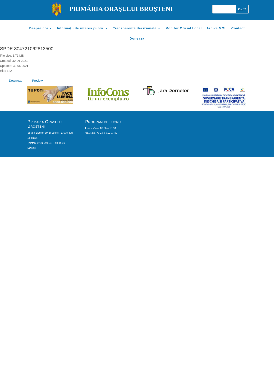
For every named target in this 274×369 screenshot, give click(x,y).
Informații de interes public (80, 28)
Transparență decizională (134, 28)
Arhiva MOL (216, 28)
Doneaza (137, 38)
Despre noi (38, 28)
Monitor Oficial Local (183, 28)
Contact (238, 28)
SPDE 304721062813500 (27, 48)
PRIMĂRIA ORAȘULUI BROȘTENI (121, 8)
